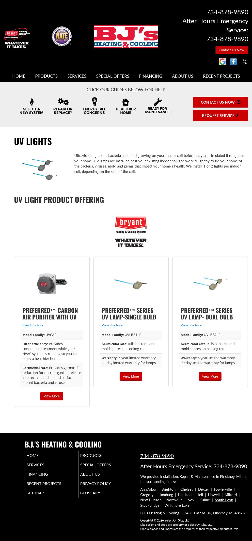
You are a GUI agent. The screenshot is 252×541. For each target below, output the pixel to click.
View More (52, 396)
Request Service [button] (220, 115)
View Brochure (32, 325)
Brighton (168, 489)
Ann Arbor (148, 489)
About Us (182, 76)
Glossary (97, 497)
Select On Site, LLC (177, 520)
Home (18, 76)
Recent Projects (221, 76)
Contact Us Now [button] (232, 50)
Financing (150, 76)
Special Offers (112, 76)
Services (76, 76)
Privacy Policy (103, 487)
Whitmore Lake (176, 505)
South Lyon (224, 500)
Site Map (42, 497)
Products (46, 76)
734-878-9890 (157, 456)
